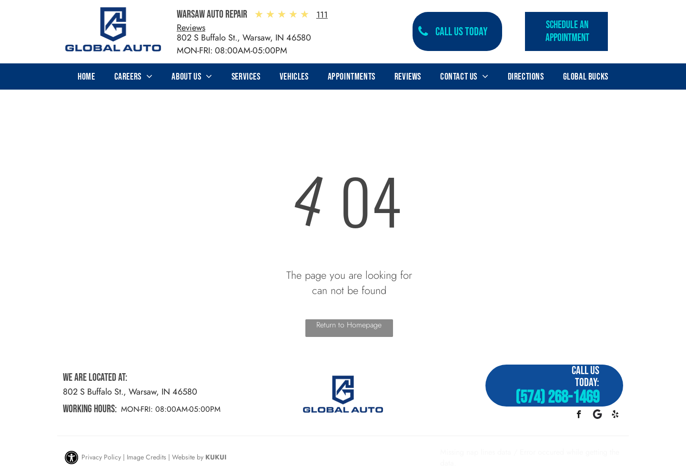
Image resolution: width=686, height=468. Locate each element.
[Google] (597, 416)
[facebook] (579, 416)
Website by (187, 457)
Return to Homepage (349, 324)
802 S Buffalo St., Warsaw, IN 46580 (244, 37)
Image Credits (146, 457)
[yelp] (615, 416)
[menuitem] (86, 76)
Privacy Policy (101, 457)
